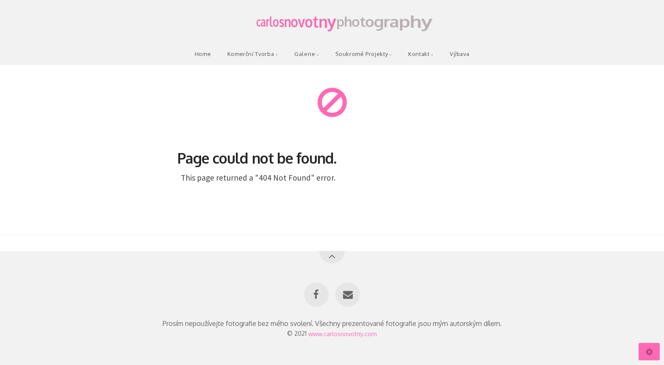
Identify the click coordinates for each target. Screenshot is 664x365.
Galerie (304, 53)
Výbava (459, 53)
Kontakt (418, 53)
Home (203, 53)
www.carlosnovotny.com (342, 333)
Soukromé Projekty (361, 53)
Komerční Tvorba (250, 53)
